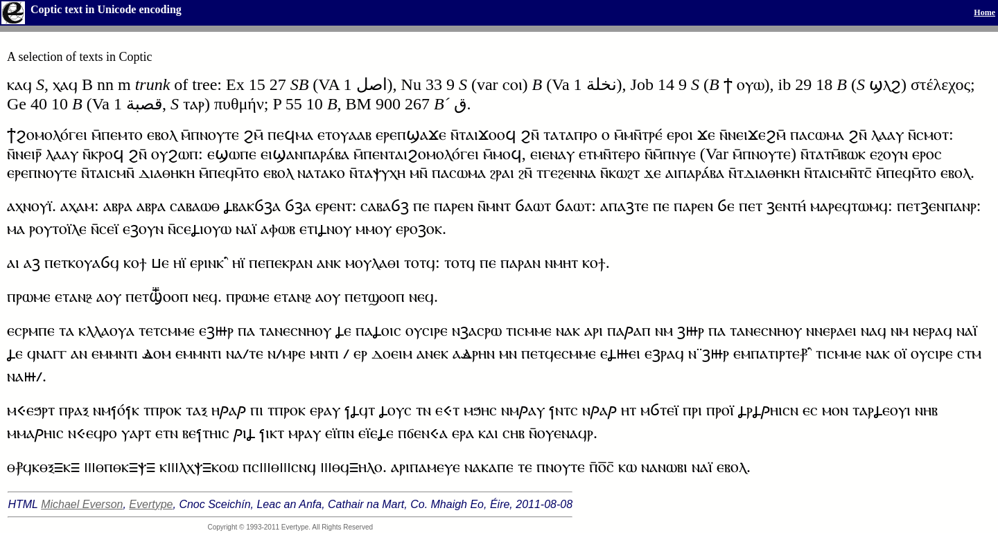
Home (984, 12)
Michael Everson (82, 504)
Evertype (151, 504)
